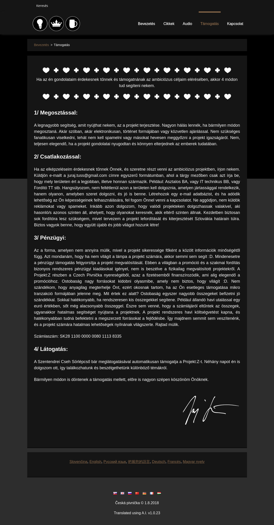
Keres (30, 5)
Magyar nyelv (193, 462)
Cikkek (168, 24)
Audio (187, 24)
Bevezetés (146, 24)
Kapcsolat (235, 24)
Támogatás (210, 24)
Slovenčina (78, 462)
